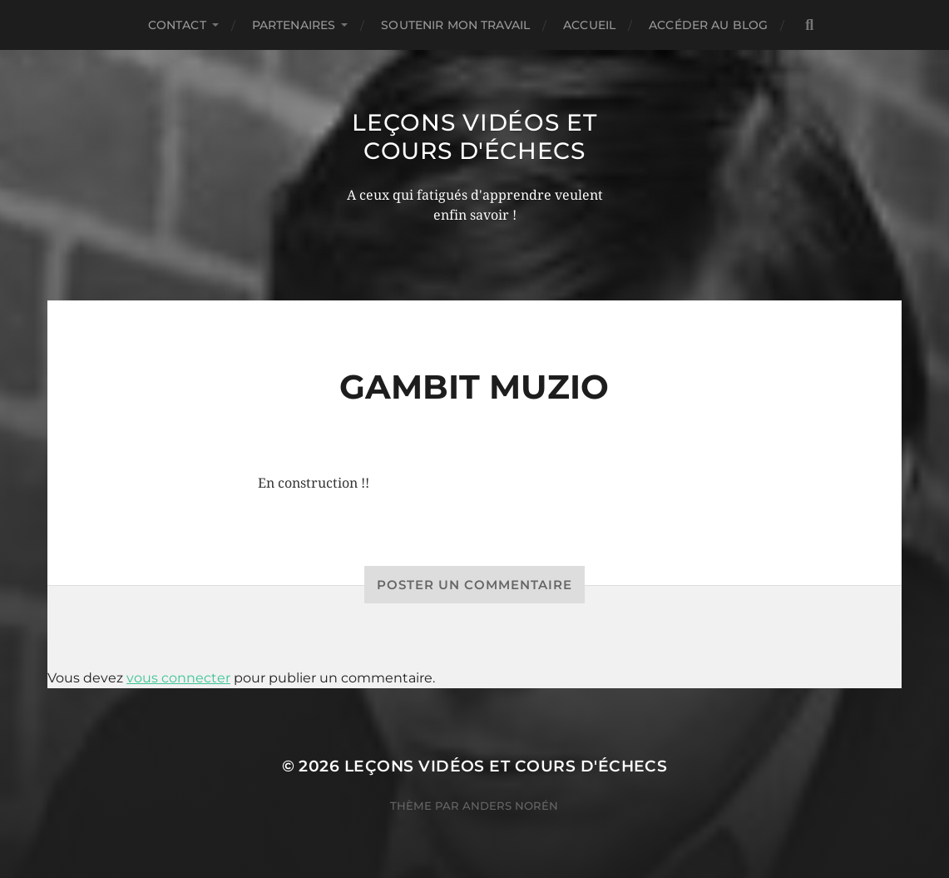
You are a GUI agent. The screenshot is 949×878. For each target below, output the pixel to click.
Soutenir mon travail (455, 24)
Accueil (589, 24)
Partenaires (294, 24)
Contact (177, 24)
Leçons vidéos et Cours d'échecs (474, 136)
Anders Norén (510, 805)
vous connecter (178, 678)
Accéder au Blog (708, 24)
